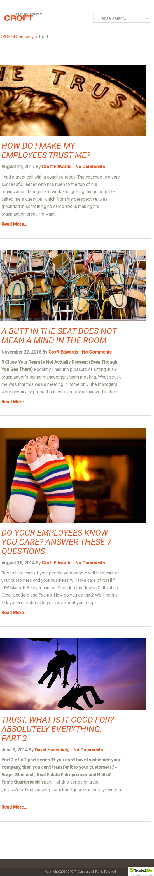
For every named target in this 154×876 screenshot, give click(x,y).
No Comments (90, 166)
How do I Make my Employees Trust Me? (45, 150)
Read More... (14, 224)
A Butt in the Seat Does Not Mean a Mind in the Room (58, 335)
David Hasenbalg (52, 750)
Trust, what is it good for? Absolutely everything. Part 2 (57, 729)
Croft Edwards (56, 166)
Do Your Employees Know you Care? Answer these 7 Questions (56, 542)
